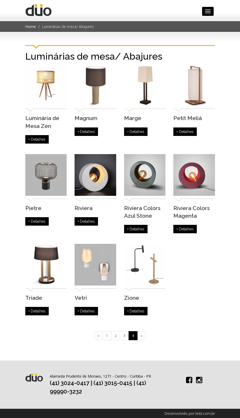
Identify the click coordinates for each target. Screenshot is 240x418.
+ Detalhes (37, 139)
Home (30, 26)
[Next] (141, 335)
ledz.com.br (205, 413)
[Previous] (98, 335)
